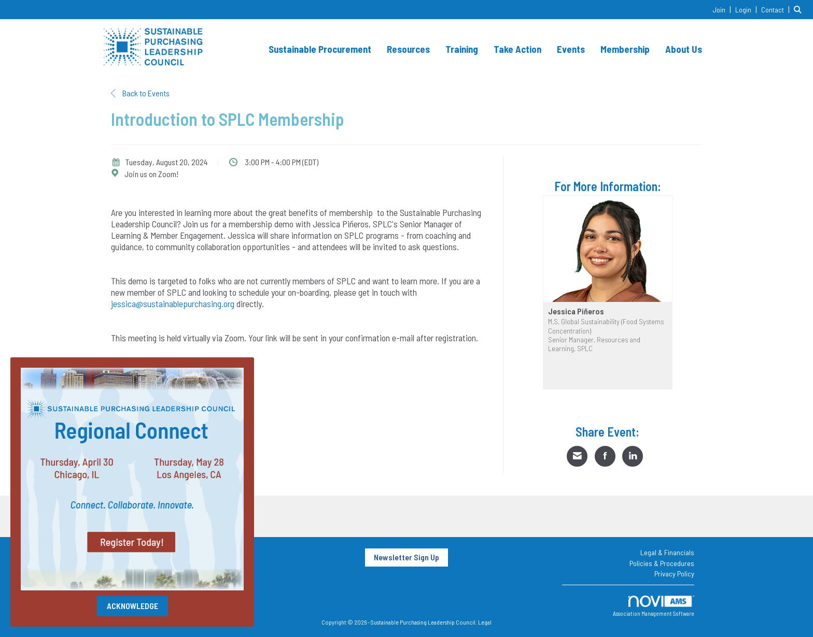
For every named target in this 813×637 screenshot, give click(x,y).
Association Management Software (653, 606)
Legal (485, 622)
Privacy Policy (674, 573)
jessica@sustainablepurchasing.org (172, 303)
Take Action (517, 49)
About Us (683, 49)
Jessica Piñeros (576, 311)
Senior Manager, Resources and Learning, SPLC (594, 344)
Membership (625, 49)
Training (461, 49)
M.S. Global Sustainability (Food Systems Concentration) (606, 326)
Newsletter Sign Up (406, 557)
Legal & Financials (667, 552)
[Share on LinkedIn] (632, 456)
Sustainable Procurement (320, 49)
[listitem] (723, 9)
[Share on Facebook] (605, 456)
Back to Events (140, 93)
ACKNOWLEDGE (132, 606)
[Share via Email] (577, 456)
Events (571, 49)
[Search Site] (799, 9)
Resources (408, 49)
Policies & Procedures (661, 563)
